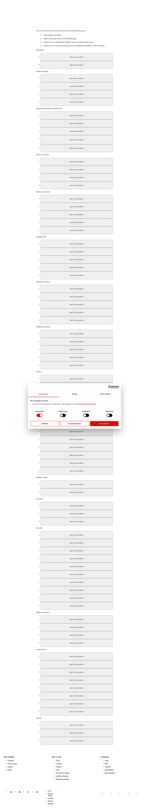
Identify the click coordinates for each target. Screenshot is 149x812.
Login (107, 760)
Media (9, 770)
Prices (58, 760)
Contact (10, 767)
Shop (106, 763)
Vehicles (59, 767)
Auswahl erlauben (74, 423)
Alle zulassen (104, 423)
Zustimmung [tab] (43, 394)
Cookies (50, 798)
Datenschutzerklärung (87, 404)
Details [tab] (74, 394)
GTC (49, 791)
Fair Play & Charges (63, 773)
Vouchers (108, 767)
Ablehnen (44, 423)
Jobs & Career (12, 763)
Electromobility (110, 773)
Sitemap (50, 803)
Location (59, 763)
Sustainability (109, 770)
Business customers (62, 779)
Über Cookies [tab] (105, 394)
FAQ (57, 770)
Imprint (50, 801)
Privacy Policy (50, 794)
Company (10, 760)
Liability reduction (62, 776)
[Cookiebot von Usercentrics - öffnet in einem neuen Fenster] (110, 387)
